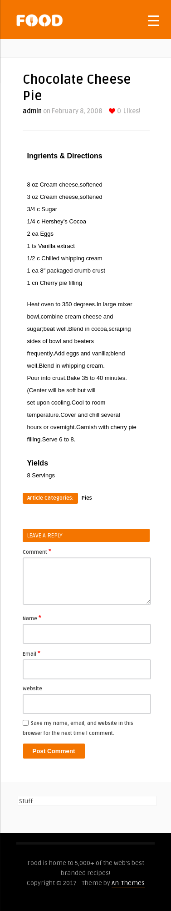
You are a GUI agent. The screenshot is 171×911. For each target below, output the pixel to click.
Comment (37, 551)
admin (32, 111)
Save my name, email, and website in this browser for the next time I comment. (78, 728)
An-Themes (128, 883)
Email (31, 653)
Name (32, 618)
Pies (87, 498)
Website (32, 689)
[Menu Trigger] (153, 20)
